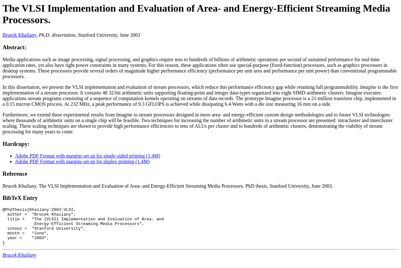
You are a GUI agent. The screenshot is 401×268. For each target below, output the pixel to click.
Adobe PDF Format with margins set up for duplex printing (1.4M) (82, 161)
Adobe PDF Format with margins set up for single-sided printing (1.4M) (87, 155)
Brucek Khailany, (20, 35)
